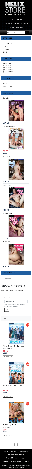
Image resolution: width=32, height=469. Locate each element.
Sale (5, 83)
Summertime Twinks (9, 126)
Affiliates (6, 461)
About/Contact (23, 451)
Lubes (7, 49)
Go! (7, 310)
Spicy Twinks (7, 185)
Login (12, 19)
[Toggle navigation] (3, 32)
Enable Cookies (16, 461)
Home (2, 290)
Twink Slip (6, 98)
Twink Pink (6, 242)
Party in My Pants (9, 425)
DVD (6, 46)
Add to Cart (8, 357)
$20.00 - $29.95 (8, 68)
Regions (26, 461)
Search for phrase (9, 298)
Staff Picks (7, 86)
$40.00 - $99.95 (8, 72)
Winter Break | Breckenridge (13, 346)
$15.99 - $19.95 (8, 65)
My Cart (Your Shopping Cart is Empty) (17, 23)
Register (20, 19)
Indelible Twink (7, 213)
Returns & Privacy (11, 458)
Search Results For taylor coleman (14, 290)
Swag (5, 52)
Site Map (13, 451)
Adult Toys (9, 43)
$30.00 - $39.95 (8, 70)
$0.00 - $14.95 (7, 63)
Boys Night (6, 157)
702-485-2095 (18, 27)
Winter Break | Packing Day (13, 385)
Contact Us (22, 458)
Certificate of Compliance (16, 454)
